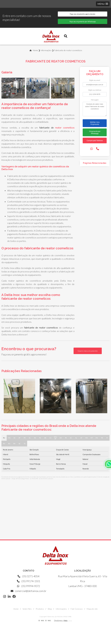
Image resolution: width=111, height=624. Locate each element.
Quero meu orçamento (88, 351)
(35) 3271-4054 (28, 576)
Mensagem (95, 100)
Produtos (40, 609)
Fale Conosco (77, 609)
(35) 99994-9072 (28, 586)
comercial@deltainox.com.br (28, 590)
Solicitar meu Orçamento (95, 123)
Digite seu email (94, 80)
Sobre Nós (27, 609)
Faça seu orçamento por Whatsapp (83, 21)
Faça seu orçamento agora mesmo (82, 14)
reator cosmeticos (64, 127)
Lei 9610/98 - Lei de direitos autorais (41, 478)
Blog (50, 609)
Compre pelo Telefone (95, 140)
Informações (61, 609)
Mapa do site (92, 609)
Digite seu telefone (94, 90)
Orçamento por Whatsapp (94, 132)
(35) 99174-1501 (28, 581)
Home (16, 609)
